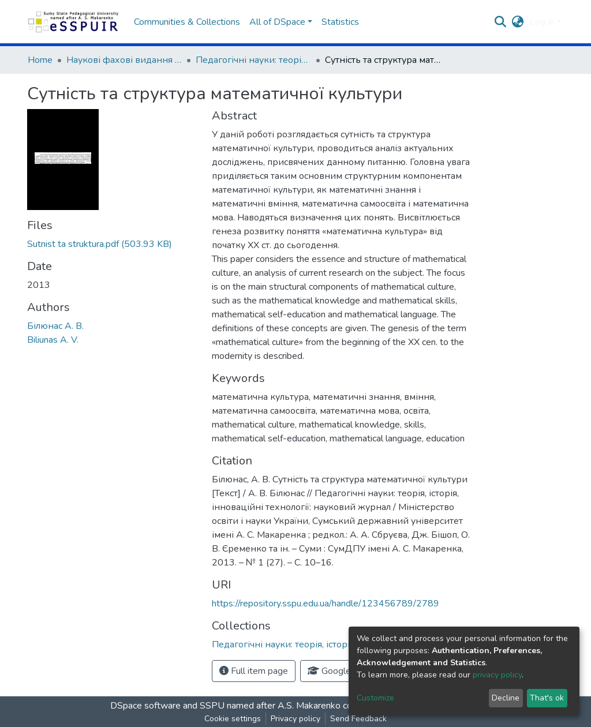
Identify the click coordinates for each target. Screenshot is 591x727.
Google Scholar (345, 671)
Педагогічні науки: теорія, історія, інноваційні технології (253, 60)
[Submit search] (500, 21)
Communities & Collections (187, 22)
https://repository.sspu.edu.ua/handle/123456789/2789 (325, 603)
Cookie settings (232, 718)
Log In (542, 22)
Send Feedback (358, 718)
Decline (505, 697)
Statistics (340, 22)
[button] (518, 22)
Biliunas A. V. (52, 339)
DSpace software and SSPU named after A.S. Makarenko (225, 705)
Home (40, 60)
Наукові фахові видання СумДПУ (124, 60)
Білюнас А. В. (55, 326)
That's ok (547, 697)
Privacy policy (295, 718)
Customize (375, 697)
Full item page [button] (253, 671)
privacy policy (497, 674)
